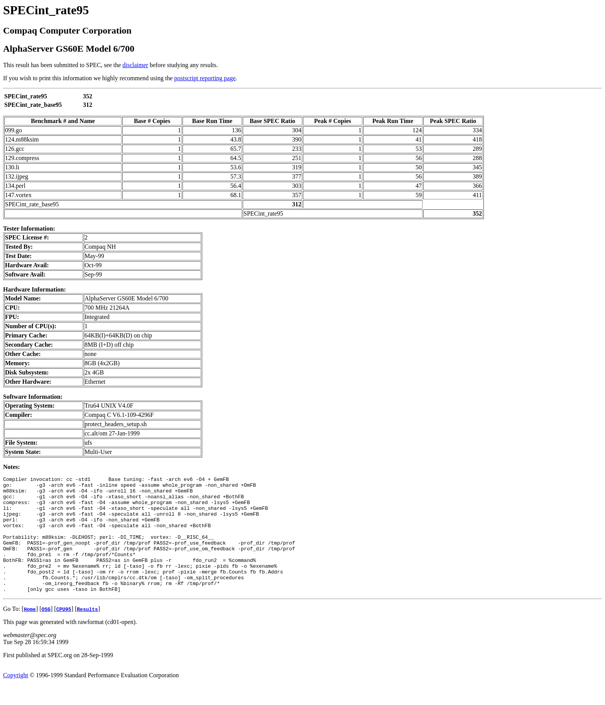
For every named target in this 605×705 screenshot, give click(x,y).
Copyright (15, 698)
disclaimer (135, 65)
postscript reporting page (205, 78)
